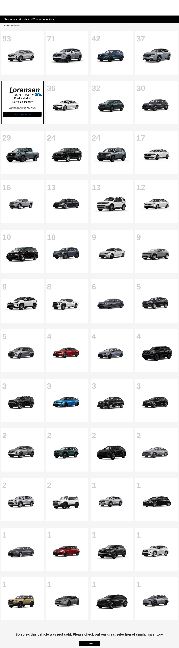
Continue (89, 643)
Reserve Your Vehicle (22, 114)
